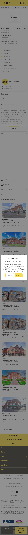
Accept (18, 275)
